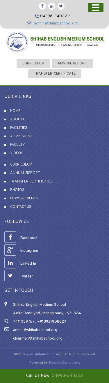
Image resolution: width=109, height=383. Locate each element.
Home (15, 111)
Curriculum (21, 164)
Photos (17, 190)
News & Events (24, 198)
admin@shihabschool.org (56, 23)
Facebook (20, 238)
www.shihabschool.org (44, 354)
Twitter (18, 276)
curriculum (33, 63)
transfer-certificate (55, 73)
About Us (19, 119)
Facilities (18, 128)
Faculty (17, 145)
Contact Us (20, 207)
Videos (16, 153)
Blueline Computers (64, 363)
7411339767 (23, 321)
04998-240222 (55, 16)
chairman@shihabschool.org (37, 338)
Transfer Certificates (31, 181)
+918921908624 (51, 321)
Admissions (21, 136)
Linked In (20, 263)
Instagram (21, 250)
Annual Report (72, 63)
